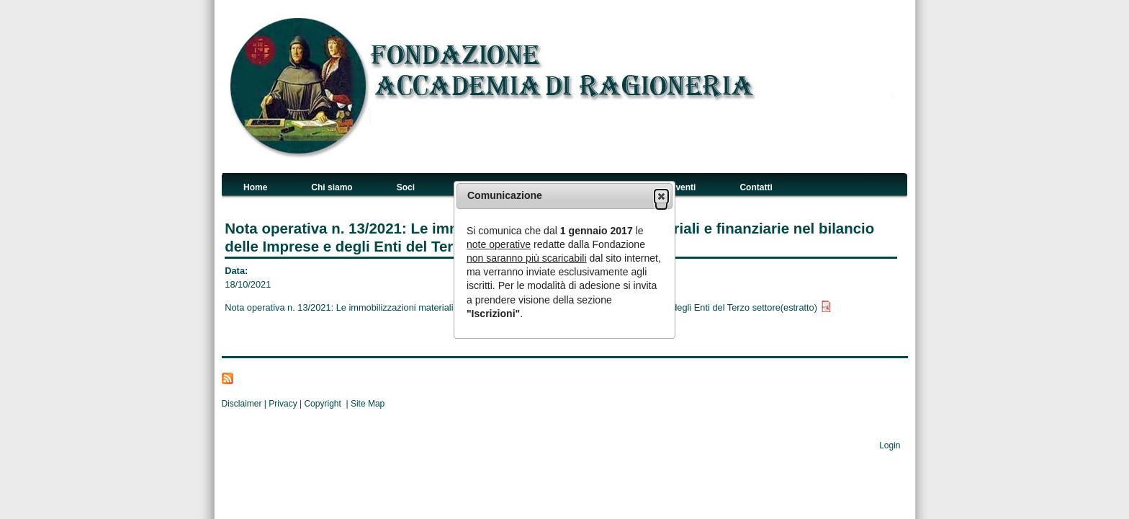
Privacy (283, 404)
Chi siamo (331, 187)
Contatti (755, 187)
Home (255, 187)
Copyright (325, 404)
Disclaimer (242, 404)
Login (889, 445)
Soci (406, 187)
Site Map (367, 404)
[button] (661, 196)
